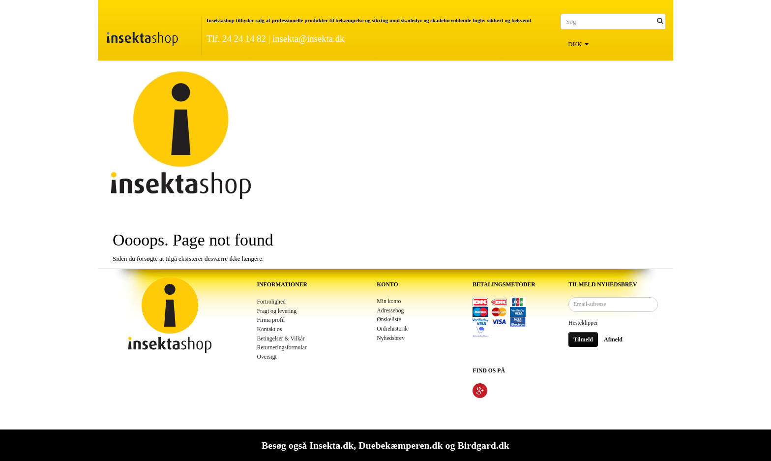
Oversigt (267, 357)
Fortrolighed (271, 302)
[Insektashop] (142, 37)
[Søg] (660, 21)
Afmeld (613, 339)
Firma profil (271, 320)
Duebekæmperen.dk (400, 445)
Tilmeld (583, 339)
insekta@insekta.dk (308, 38)
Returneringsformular (282, 347)
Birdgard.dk (483, 445)
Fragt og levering (277, 311)
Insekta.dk (331, 445)
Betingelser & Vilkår (281, 339)
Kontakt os (269, 329)
